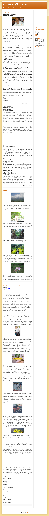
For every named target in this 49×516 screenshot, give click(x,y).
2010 (36, 34)
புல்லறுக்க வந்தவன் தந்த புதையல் (10, 12)
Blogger (27, 512)
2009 (36, 35)
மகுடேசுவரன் (40, 38)
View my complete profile (37, 46)
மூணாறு (5, 190)
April (36, 31)
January (37, 32)
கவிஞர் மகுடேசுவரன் (15, 4)
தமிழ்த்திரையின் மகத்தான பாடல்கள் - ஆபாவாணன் (14, 285)
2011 (36, 33)
